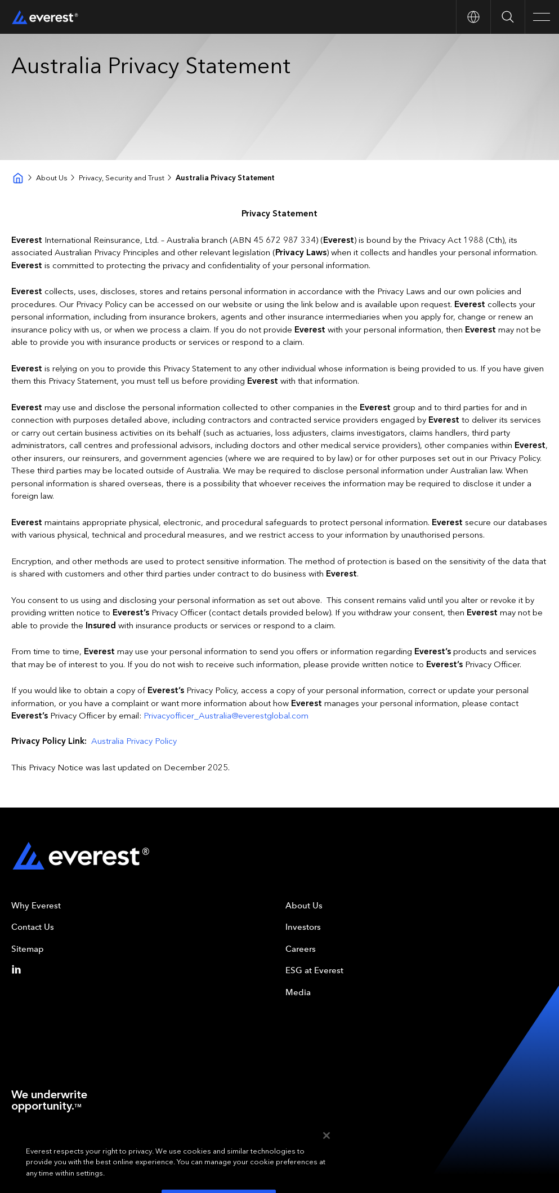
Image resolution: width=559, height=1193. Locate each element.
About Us (52, 178)
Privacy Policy (80, 1147)
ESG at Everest (314, 970)
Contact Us (32, 927)
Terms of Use (31, 1147)
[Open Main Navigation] (542, 17)
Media (298, 992)
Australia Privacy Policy (134, 741)
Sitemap (27, 949)
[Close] (326, 1165)
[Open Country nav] (473, 17)
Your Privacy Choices (141, 1147)
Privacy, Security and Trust (121, 178)
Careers (300, 949)
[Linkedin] (19, 969)
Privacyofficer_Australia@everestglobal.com (226, 716)
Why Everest (36, 906)
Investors (303, 927)
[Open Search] (507, 17)
